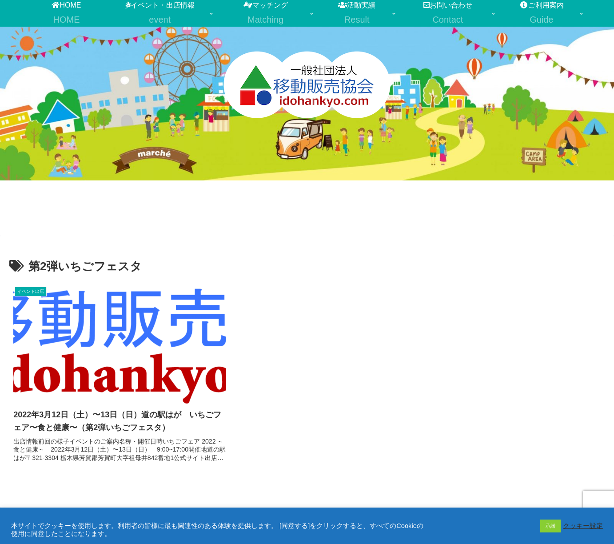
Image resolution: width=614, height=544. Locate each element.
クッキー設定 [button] (583, 525)
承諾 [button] (550, 525)
